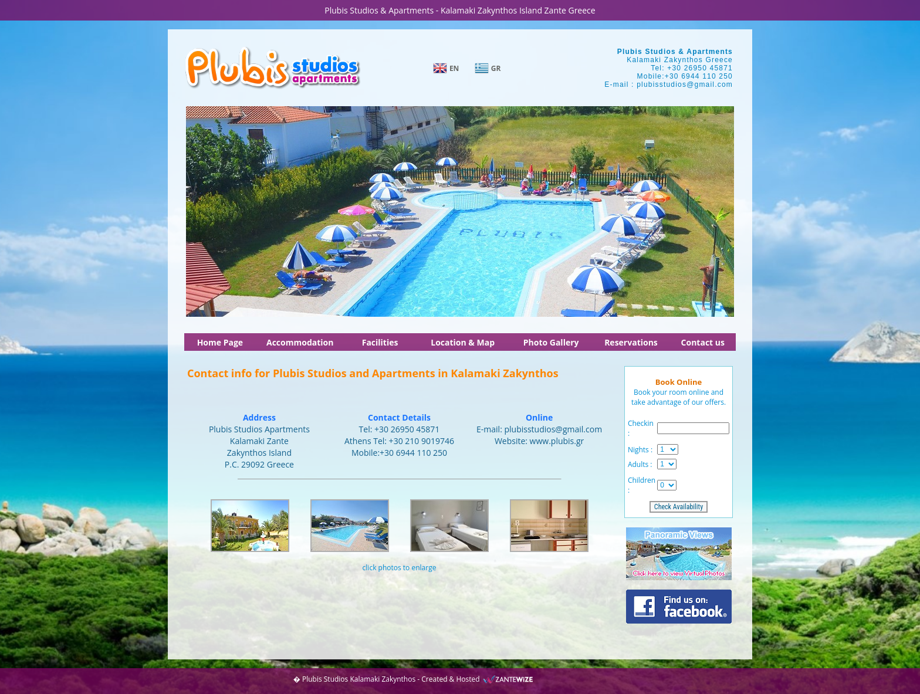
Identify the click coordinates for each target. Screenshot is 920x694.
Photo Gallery (551, 342)
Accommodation (299, 342)
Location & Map (463, 342)
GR (496, 68)
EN (454, 68)
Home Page (220, 342)
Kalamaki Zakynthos (382, 679)
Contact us (703, 342)
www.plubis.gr (557, 440)
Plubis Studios (325, 679)
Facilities (380, 342)
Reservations (631, 342)
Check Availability (678, 507)
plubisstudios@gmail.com (685, 84)
